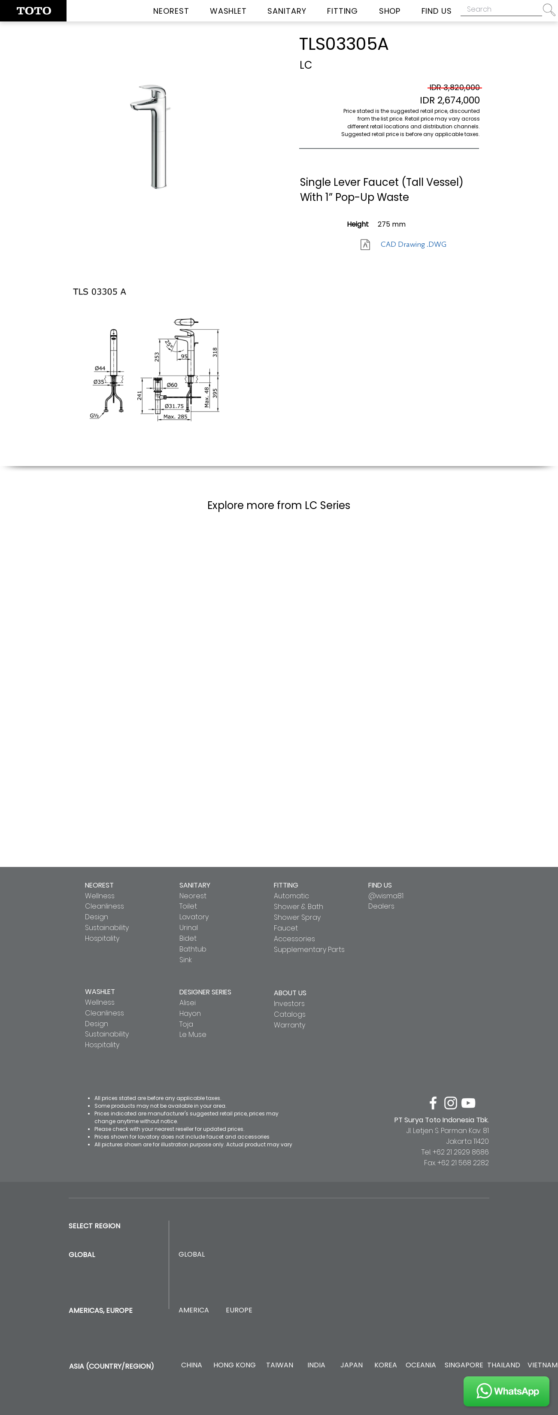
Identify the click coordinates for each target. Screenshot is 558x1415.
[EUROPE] (238, 1310)
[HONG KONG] (234, 1365)
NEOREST (99, 885)
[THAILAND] (503, 1365)
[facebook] (433, 1103)
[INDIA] (316, 1365)
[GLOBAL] (191, 1254)
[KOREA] (385, 1365)
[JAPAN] (351, 1365)
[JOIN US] (506, 1391)
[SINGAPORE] (464, 1365)
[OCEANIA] (420, 1365)
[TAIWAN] (279, 1365)
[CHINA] (191, 1365)
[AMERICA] (193, 1310)
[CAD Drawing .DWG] (413, 244)
